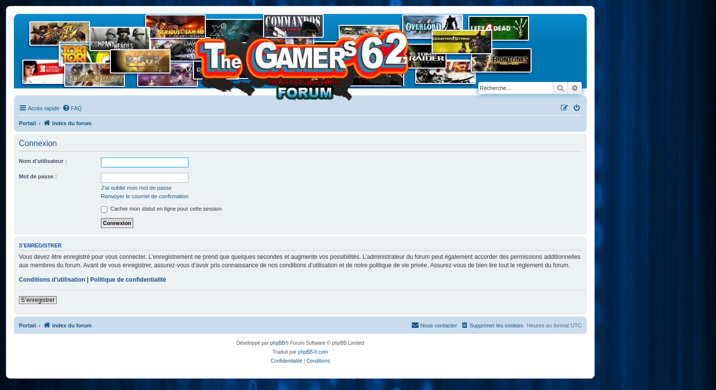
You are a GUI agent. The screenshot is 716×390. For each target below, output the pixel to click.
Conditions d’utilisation (52, 279)
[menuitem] (72, 108)
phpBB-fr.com (313, 352)
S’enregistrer (38, 300)
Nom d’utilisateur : (43, 161)
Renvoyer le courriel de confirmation (144, 196)
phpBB (277, 343)
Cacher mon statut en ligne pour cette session (161, 209)
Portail (27, 123)
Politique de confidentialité (128, 279)
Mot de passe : (38, 176)
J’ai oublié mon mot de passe (136, 188)
